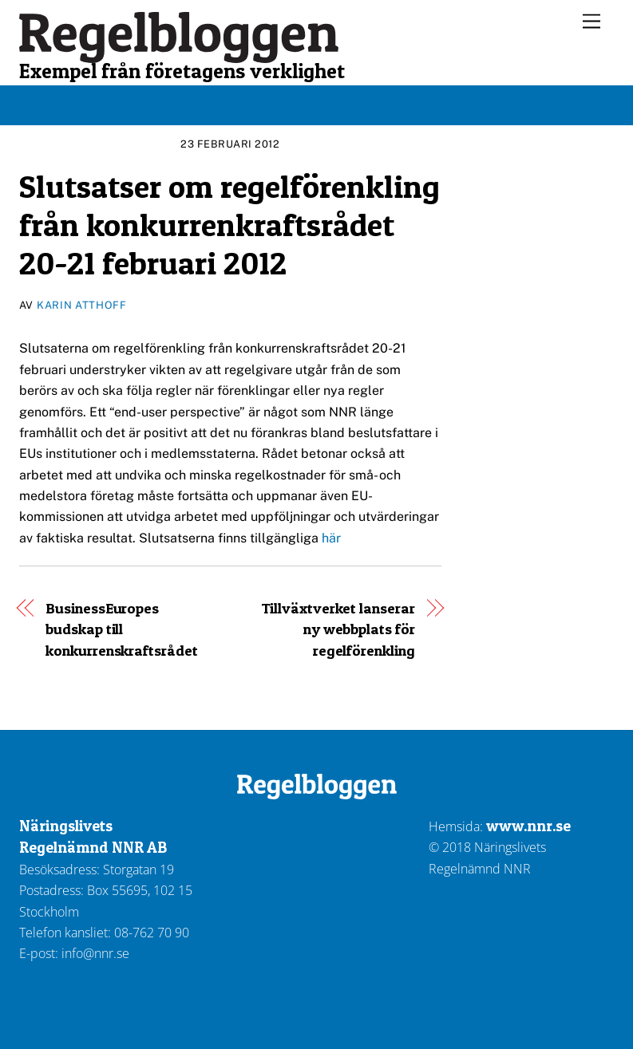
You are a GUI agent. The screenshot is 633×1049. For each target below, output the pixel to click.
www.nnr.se (528, 825)
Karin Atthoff (81, 305)
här (332, 538)
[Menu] (591, 21)
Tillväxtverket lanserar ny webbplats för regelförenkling (338, 629)
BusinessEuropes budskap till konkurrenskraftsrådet (121, 629)
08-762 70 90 (151, 932)
